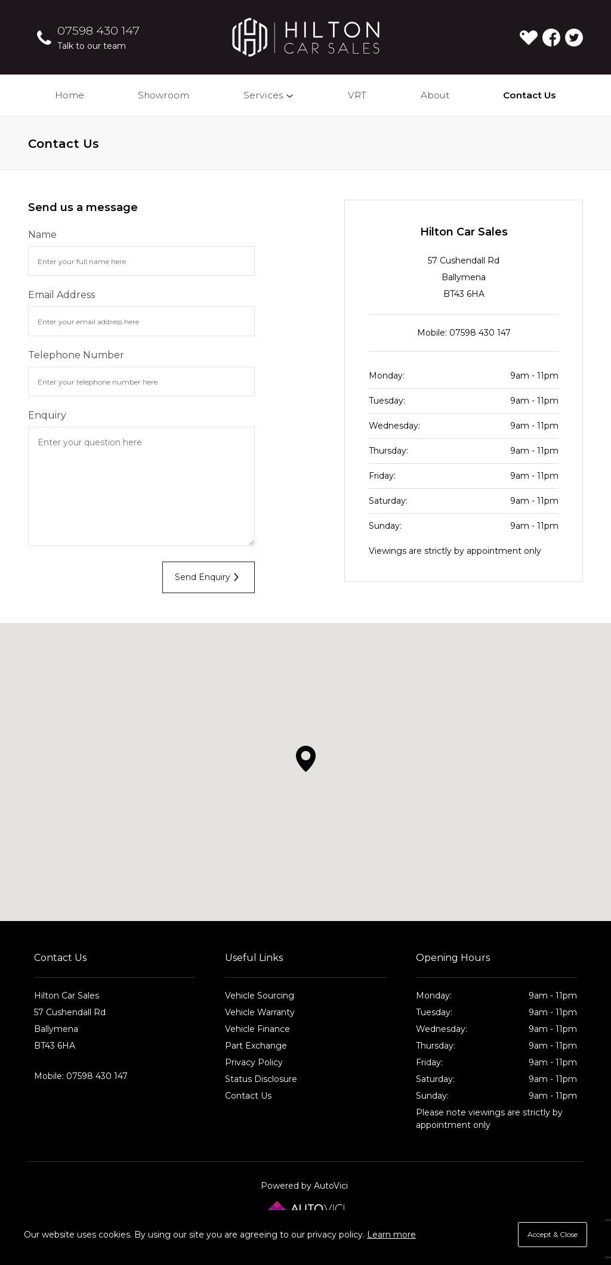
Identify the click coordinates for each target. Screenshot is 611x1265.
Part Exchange (256, 1045)
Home (69, 95)
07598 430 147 (98, 30)
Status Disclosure (261, 1079)
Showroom (163, 95)
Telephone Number (76, 355)
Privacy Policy (254, 1062)
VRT (357, 95)
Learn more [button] (391, 1234)
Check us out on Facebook (551, 37)
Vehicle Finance (257, 1029)
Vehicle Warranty (260, 1012)
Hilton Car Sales (305, 37)
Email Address (61, 294)
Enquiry (47, 415)
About (435, 95)
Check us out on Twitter (574, 37)
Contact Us (529, 95)
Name (42, 234)
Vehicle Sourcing (259, 995)
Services (269, 95)
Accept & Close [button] (552, 1234)
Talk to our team (91, 46)
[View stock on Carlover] (529, 37)
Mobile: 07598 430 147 (464, 332)
